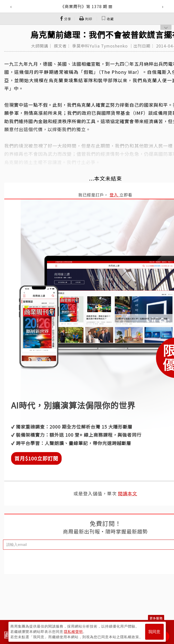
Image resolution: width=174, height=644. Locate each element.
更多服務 (156, 618)
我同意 (154, 632)
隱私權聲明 (73, 632)
